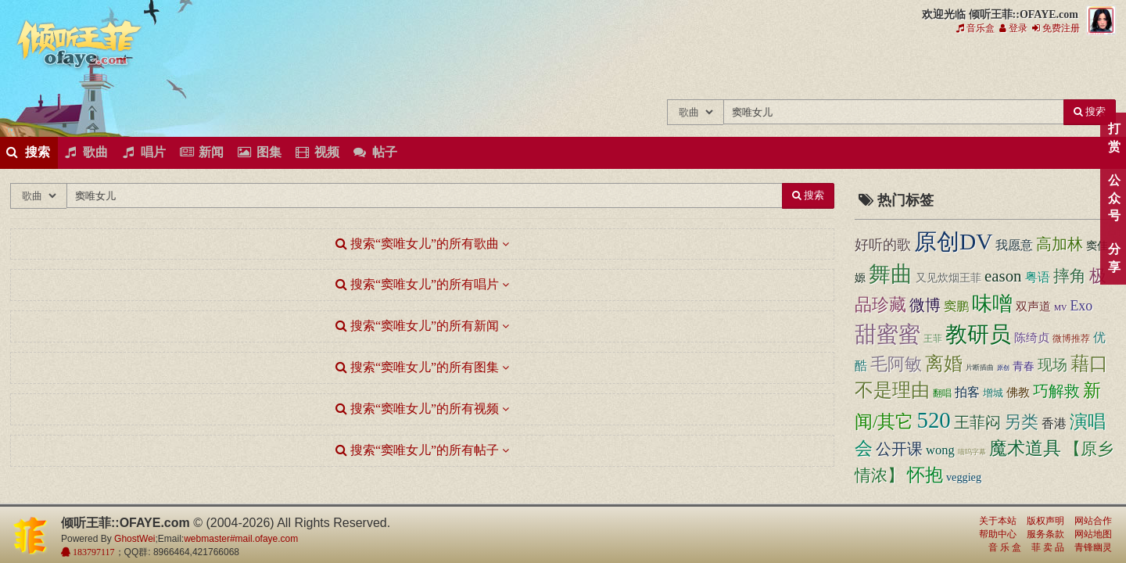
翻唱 (942, 394)
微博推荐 (1071, 338)
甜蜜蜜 (887, 334)
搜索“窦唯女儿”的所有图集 (417, 367)
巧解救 (1056, 391)
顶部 (1102, 333)
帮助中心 (998, 534)
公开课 (899, 448)
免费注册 (1056, 28)
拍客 (967, 392)
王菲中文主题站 (622, 69)
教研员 (978, 334)
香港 (1054, 423)
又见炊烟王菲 (948, 277)
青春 (1024, 366)
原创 (1003, 367)
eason (1003, 276)
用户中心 (988, 69)
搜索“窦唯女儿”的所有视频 (417, 408)
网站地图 (1093, 534)
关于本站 (998, 520)
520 (934, 419)
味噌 (992, 303)
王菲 (932, 338)
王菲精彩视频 (831, 69)
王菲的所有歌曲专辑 (674, 69)
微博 (925, 305)
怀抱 (925, 474)
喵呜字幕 (972, 452)
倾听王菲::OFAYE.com (80, 47)
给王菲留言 (936, 69)
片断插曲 (980, 367)
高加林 (1059, 244)
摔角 (1069, 276)
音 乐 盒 (1004, 547)
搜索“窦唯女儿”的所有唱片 (417, 284)
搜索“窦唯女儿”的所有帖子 (417, 450)
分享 (1114, 258)
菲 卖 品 (1047, 547)
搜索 (1090, 111)
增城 (993, 393)
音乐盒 (975, 28)
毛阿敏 (896, 364)
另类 (1021, 422)
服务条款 (1045, 534)
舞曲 (891, 274)
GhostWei (134, 538)
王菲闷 (977, 422)
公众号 (1114, 198)
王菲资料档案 (1041, 69)
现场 (1052, 365)
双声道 (1033, 306)
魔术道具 (1025, 448)
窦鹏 (956, 306)
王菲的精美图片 (779, 69)
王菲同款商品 (1093, 69)
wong (940, 450)
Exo (1081, 306)
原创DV (953, 241)
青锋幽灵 (1093, 547)
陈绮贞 (1031, 338)
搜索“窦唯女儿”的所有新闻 (417, 325)
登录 (1013, 28)
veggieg (963, 477)
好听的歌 (883, 245)
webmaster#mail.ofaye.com (241, 538)
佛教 (1018, 392)
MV (1060, 307)
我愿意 (1014, 245)
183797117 (92, 552)
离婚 (944, 363)
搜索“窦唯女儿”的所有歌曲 (417, 243)
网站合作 (1093, 520)
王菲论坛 (883, 69)
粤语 (1037, 277)
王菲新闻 (726, 69)
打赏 (1114, 137)
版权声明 (1045, 520)
